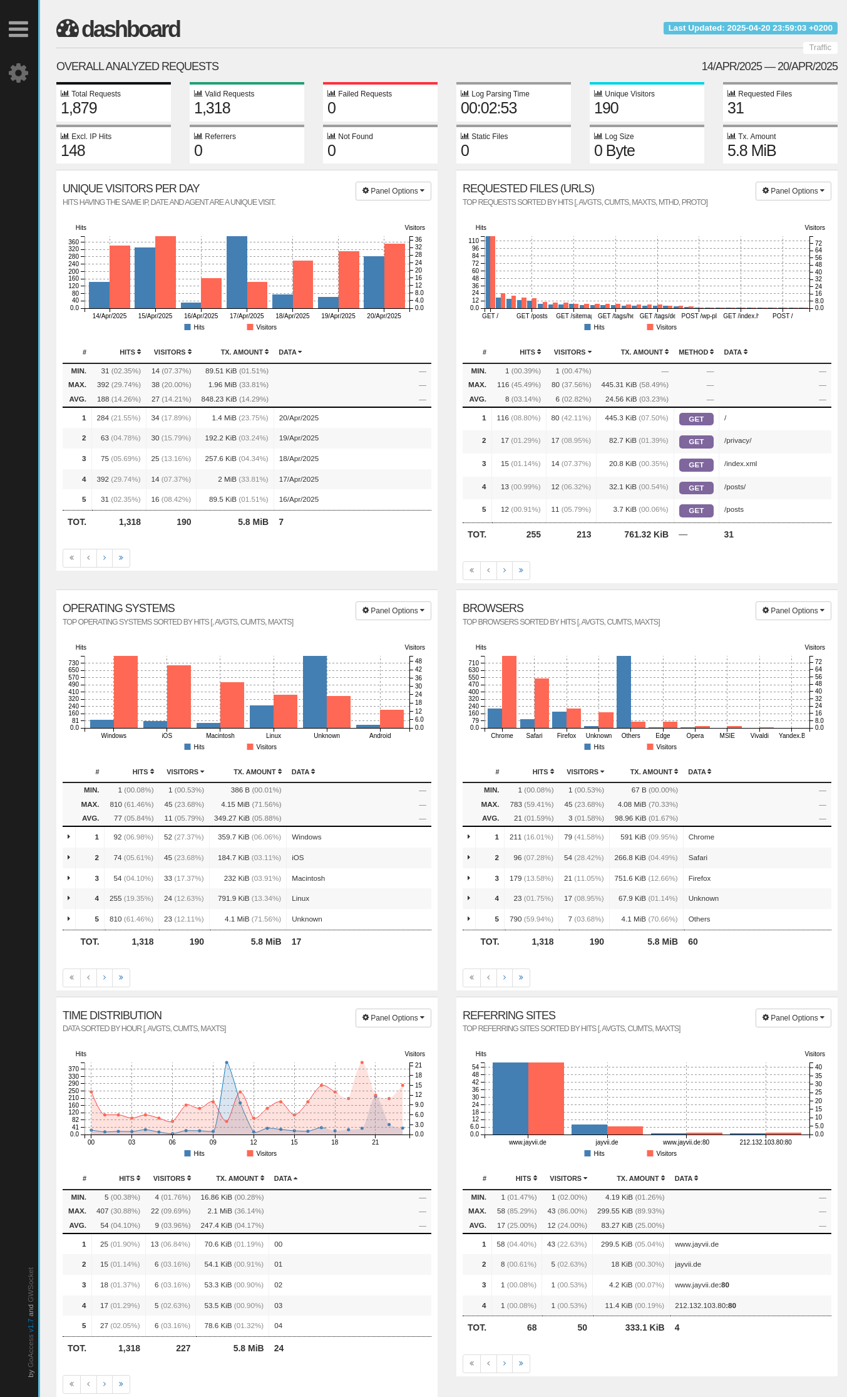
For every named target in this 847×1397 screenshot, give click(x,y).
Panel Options (393, 191)
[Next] (104, 558)
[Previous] (88, 558)
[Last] (121, 558)
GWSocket (30, 1284)
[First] (72, 558)
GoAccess (30, 1351)
